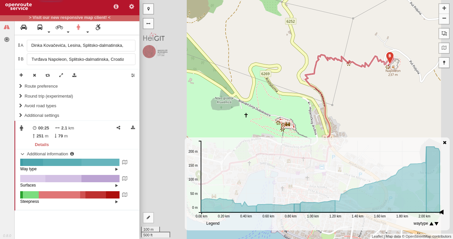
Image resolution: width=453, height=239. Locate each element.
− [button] (444, 19)
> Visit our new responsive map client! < (70, 17)
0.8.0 (7, 236)
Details (42, 144)
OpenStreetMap (418, 236)
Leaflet (377, 236)
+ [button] (444, 9)
